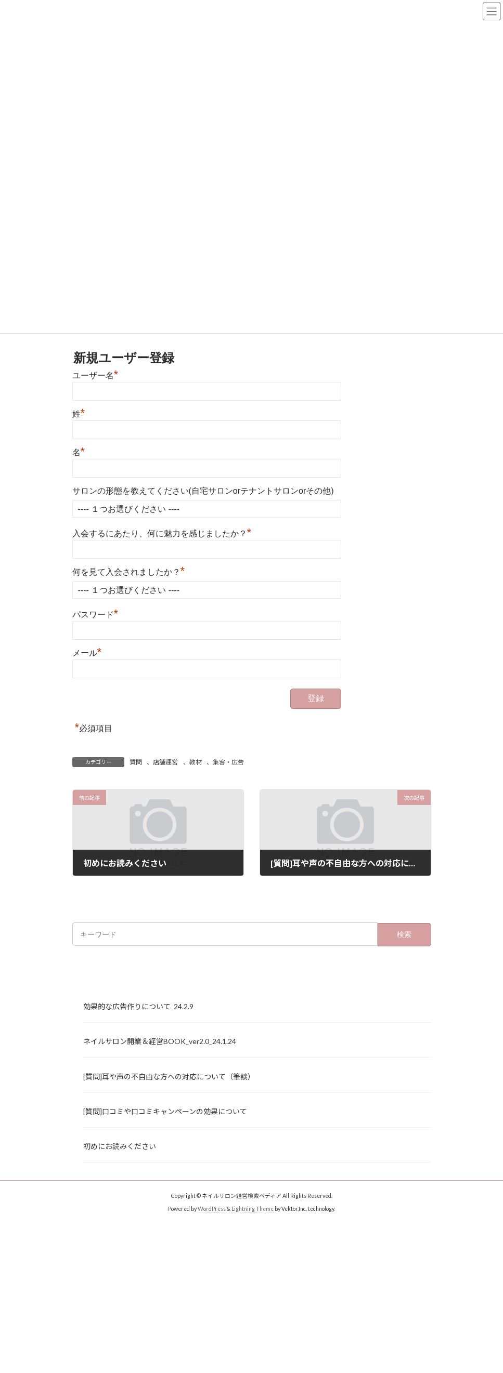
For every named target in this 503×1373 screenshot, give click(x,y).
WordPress (212, 1209)
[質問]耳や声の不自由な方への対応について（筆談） (169, 1076)
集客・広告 (228, 762)
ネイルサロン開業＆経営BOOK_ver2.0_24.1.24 (159, 1041)
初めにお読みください (119, 1145)
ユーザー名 (95, 375)
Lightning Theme (252, 1209)
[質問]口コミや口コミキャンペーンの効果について (165, 1110)
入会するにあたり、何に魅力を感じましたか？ (162, 533)
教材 (195, 762)
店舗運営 (165, 762)
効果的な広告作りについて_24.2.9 (138, 1006)
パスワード (95, 614)
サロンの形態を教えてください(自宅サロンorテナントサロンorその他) (203, 490)
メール (87, 653)
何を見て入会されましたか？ (128, 571)
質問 (136, 762)
